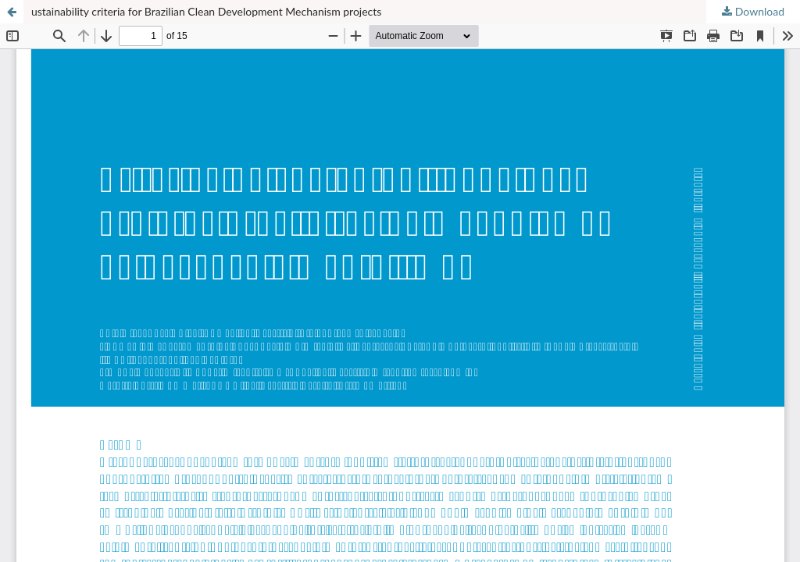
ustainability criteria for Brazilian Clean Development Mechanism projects (206, 11)
